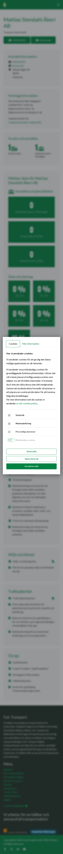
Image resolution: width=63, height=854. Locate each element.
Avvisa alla (31, 451)
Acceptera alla (31, 466)
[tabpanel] (31, 378)
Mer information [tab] (30, 343)
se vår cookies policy (26, 403)
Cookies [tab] (13, 343)
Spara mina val (31, 459)
